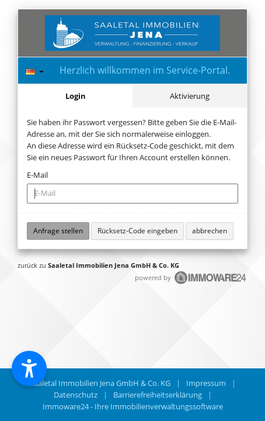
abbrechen (209, 231)
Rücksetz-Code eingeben (137, 231)
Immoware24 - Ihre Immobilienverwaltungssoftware (133, 406)
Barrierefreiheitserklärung (157, 394)
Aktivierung (190, 96)
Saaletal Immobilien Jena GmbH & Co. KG (113, 265)
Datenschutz (75, 394)
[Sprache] (34, 69)
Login (75, 96)
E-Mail (37, 175)
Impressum (206, 383)
